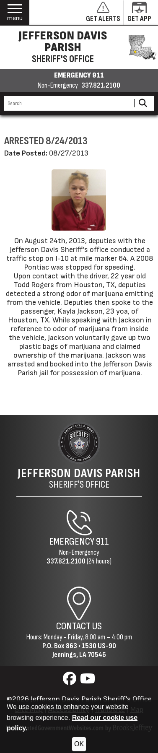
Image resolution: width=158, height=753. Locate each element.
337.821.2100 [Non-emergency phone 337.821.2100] (100, 85)
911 (102, 541)
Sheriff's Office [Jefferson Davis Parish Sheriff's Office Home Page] (79, 478)
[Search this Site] (68, 103)
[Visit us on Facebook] (70, 681)
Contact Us (79, 626)
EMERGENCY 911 (79, 75)
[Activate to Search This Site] (143, 103)
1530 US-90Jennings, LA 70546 (84, 650)
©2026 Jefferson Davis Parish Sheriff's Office (79, 699)
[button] (15, 13)
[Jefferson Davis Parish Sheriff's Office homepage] (79, 47)
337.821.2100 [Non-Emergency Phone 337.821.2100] (66, 561)
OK (79, 744)
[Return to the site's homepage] (79, 443)
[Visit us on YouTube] (87, 681)
